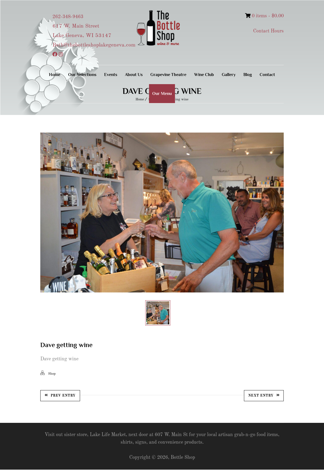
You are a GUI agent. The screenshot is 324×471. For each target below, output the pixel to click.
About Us (134, 74)
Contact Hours (268, 31)
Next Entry (264, 397)
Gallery (229, 74)
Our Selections (82, 74)
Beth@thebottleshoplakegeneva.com (93, 45)
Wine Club (204, 74)
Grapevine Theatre (168, 74)
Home (54, 74)
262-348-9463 (67, 16)
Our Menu (162, 93)
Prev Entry (60, 397)
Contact (267, 74)
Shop (52, 375)
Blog (247, 74)
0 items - (264, 16)
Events (110, 74)
